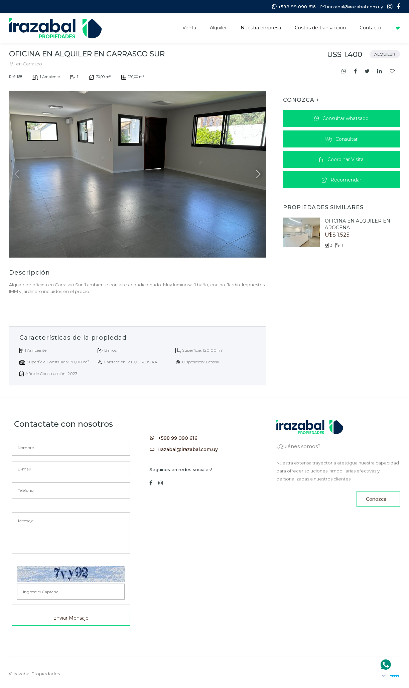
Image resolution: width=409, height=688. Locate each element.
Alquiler (218, 28)
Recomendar (342, 180)
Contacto (370, 28)
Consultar (341, 139)
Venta (189, 28)
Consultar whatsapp (341, 118)
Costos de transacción (320, 28)
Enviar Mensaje (71, 618)
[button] (258, 174)
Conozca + (378, 499)
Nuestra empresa (261, 28)
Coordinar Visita (341, 159)
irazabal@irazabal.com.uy (188, 449)
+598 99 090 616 (177, 438)
